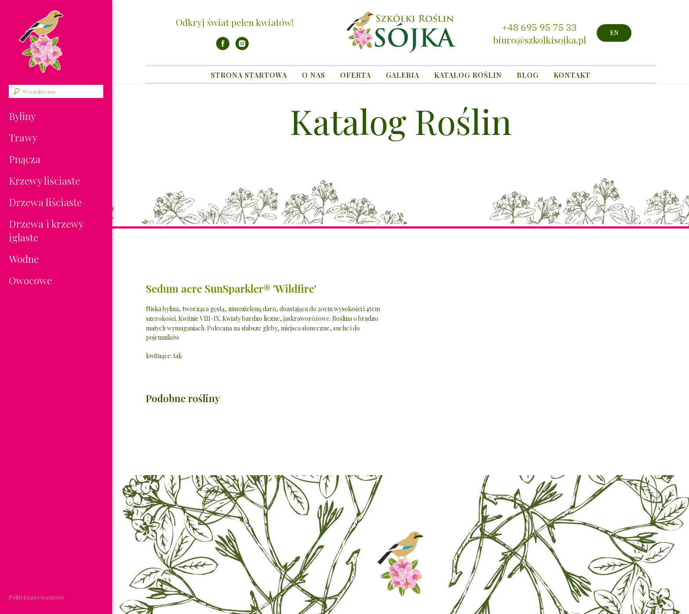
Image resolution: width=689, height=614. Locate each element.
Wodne (24, 258)
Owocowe (30, 280)
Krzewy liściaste (44, 180)
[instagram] (242, 47)
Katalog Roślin (468, 75)
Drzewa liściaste (45, 202)
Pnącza (24, 159)
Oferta (355, 75)
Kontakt (572, 75)
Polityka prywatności (36, 597)
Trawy (23, 137)
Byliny (22, 116)
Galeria (402, 75)
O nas (313, 75)
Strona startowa (249, 75)
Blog (528, 75)
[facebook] (222, 47)
